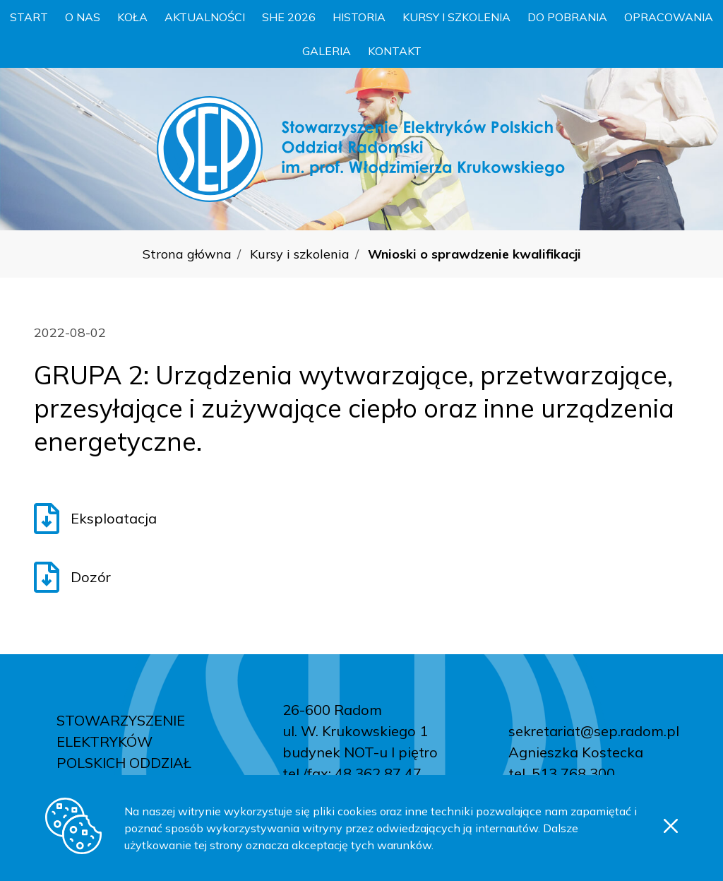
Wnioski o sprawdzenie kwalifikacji (474, 254)
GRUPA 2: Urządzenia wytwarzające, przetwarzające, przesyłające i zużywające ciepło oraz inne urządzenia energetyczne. (354, 408)
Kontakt (395, 51)
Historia (359, 17)
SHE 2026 (289, 17)
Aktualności (205, 17)
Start (29, 17)
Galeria (326, 51)
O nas (82, 17)
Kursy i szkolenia (456, 17)
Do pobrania (567, 17)
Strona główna (187, 254)
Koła (132, 17)
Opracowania (668, 17)
